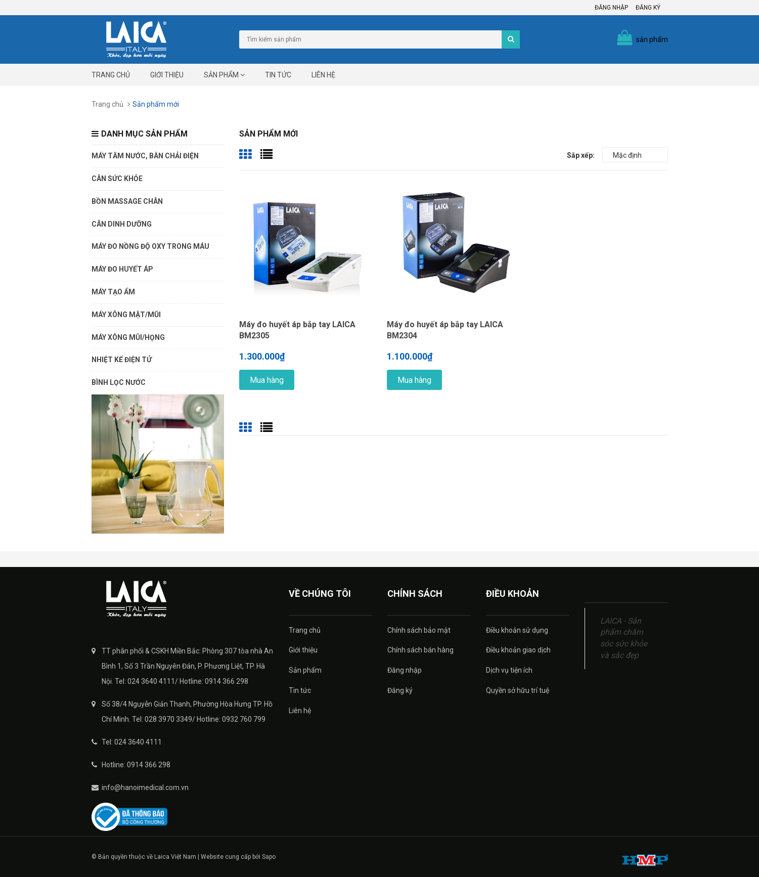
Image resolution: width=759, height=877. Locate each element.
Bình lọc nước (119, 382)
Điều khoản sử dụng (517, 630)
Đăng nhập (611, 7)
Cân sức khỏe (117, 178)
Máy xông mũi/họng (128, 337)
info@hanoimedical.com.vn (145, 787)
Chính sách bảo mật (419, 630)
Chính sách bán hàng (420, 650)
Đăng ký (648, 7)
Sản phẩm (224, 75)
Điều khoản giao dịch (518, 650)
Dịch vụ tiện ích (509, 670)
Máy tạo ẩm (113, 292)
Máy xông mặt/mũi (126, 315)
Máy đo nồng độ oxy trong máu (150, 246)
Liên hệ (323, 75)
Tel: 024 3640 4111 (132, 742)
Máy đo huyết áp (122, 269)
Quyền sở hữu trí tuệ (517, 690)
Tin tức (278, 75)
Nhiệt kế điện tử (122, 360)
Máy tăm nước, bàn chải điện (145, 156)
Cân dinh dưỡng (122, 224)
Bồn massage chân (127, 201)
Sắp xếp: (581, 155)
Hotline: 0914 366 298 (136, 765)
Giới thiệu (167, 75)
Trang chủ (111, 75)
